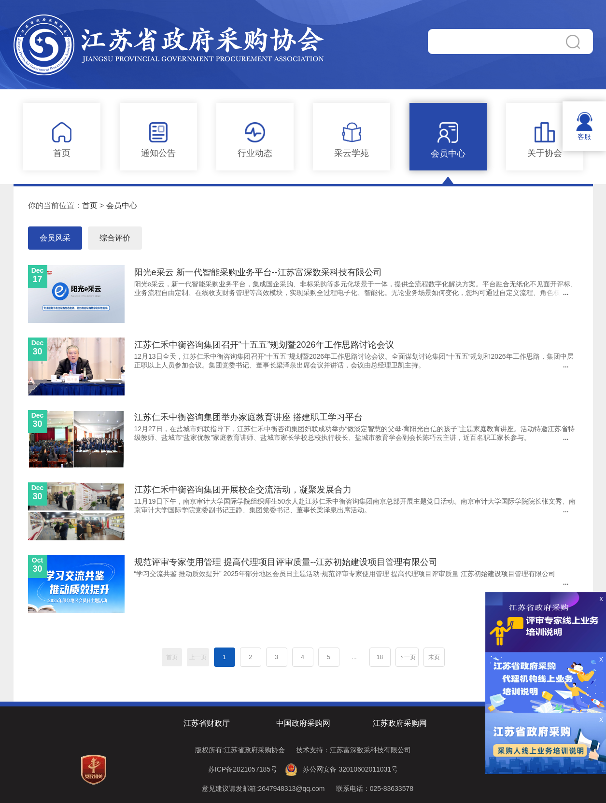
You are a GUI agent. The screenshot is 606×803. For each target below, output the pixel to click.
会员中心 (121, 205)
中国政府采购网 (303, 723)
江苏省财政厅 (206, 723)
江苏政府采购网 (400, 723)
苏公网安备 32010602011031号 (350, 769)
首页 (90, 205)
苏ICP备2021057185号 (242, 769)
